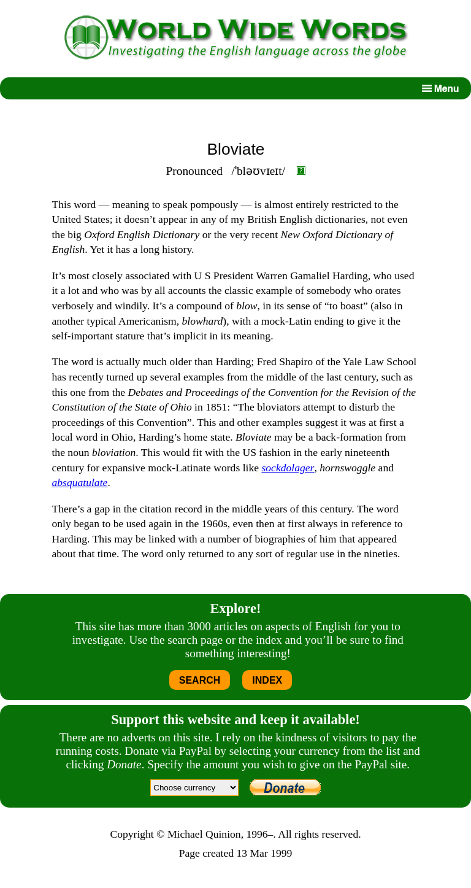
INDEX (267, 680)
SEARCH (200, 680)
